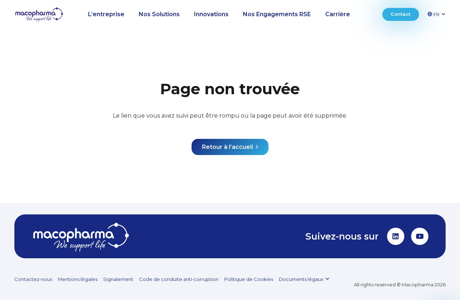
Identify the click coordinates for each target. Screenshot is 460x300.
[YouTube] (419, 236)
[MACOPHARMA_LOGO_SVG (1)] (39, 14)
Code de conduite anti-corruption (178, 279)
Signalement (118, 279)
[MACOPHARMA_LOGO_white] (81, 236)
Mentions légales (77, 279)
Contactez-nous (33, 279)
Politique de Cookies (248, 279)
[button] (439, 14)
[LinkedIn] (395, 236)
